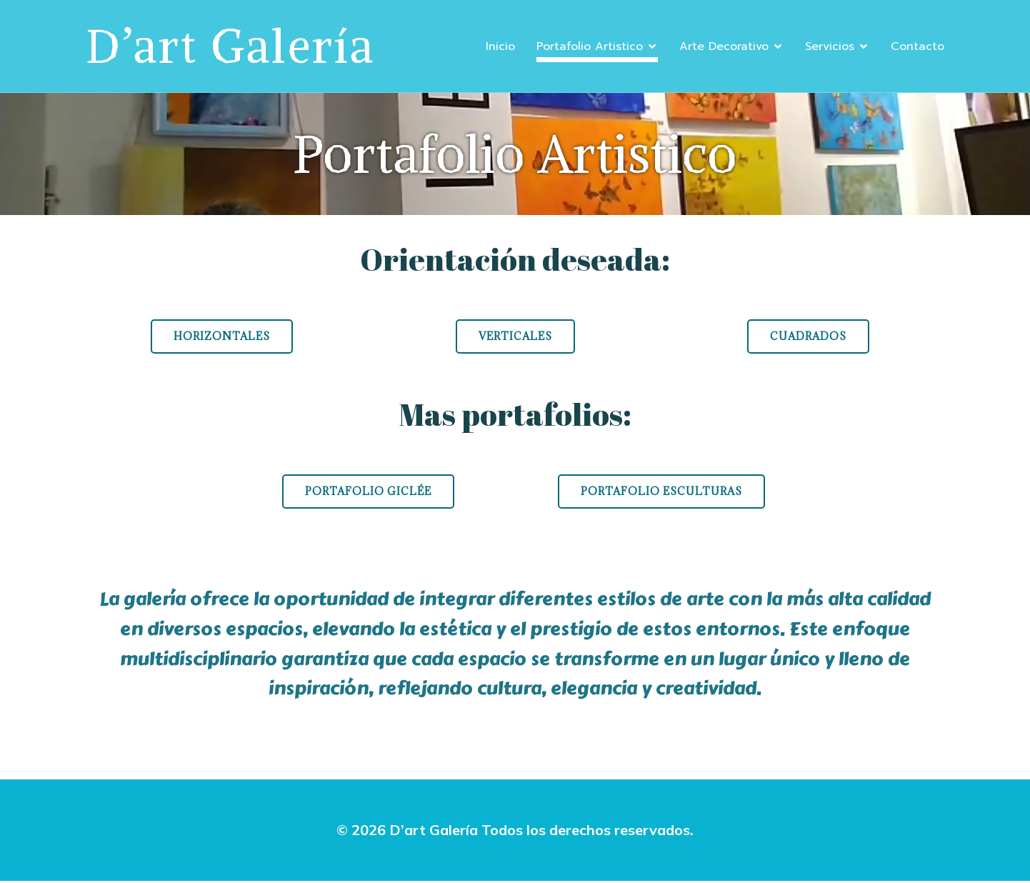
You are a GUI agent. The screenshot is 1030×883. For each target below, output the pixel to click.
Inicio (500, 47)
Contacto (917, 47)
